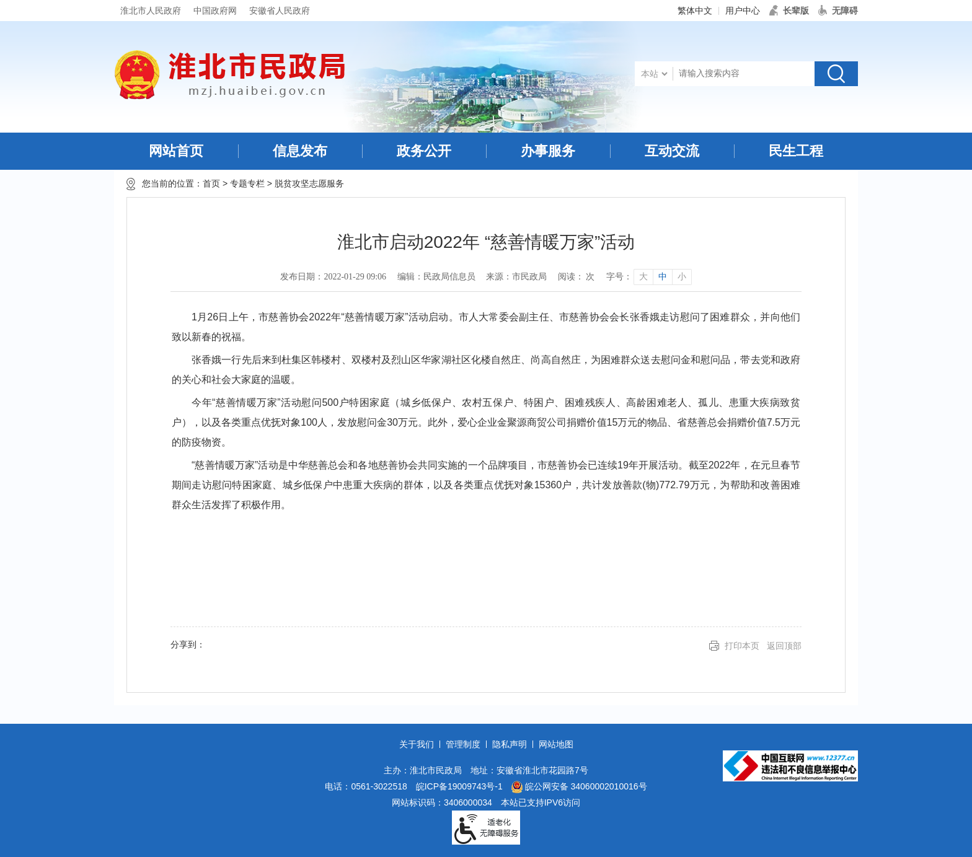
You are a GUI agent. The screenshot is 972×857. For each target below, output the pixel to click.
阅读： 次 (576, 276)
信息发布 (300, 151)
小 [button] (682, 276)
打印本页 (742, 646)
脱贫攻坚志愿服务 (309, 183)
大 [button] (643, 276)
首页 (211, 183)
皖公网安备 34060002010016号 (579, 787)
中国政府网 (215, 10)
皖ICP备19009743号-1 (459, 786)
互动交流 (672, 151)
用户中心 (742, 10)
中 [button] (662, 276)
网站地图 (556, 744)
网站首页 (176, 151)
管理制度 (463, 744)
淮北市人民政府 (150, 10)
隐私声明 (509, 744)
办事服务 (548, 151)
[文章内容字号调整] (648, 277)
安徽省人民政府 (279, 10)
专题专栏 (247, 183)
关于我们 (416, 744)
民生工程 (796, 151)
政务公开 (424, 151)
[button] (789, 10)
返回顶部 (784, 646)
